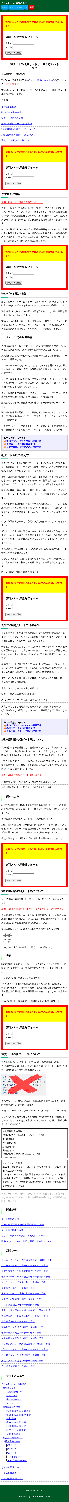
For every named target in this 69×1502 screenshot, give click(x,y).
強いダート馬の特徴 (11, 112)
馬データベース (14, 1399)
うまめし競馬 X (9, 1473)
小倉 (28, 1415)
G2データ (12, 1449)
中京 (13, 1415)
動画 (32, 7)
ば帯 (18, 1434)
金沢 (8, 1434)
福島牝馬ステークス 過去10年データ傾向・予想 (24, 1316)
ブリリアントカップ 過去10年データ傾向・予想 (24, 1349)
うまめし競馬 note (10, 1467)
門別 (8, 1426)
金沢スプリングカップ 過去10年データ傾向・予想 (25, 1310)
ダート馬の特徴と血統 (12, 1230)
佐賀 (23, 1426)
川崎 (13, 1422)
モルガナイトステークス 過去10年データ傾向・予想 (26, 1260)
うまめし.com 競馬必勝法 (14, 3)
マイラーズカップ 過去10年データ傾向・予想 (23, 1282)
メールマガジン (14, 1403)
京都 (18, 1415)
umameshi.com (35, 1490)
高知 (18, 1426)
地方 (8, 1418)
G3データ (12, 1453)
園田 (13, 1426)
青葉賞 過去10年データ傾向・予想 (18, 1288)
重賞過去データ (12, 1441)
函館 (13, 1411)
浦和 (23, 1422)
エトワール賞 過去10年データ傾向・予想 (21, 1299)
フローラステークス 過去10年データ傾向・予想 (24, 1265)
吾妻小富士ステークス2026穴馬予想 (23, 447)
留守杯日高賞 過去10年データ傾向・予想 (21, 1333)
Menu (4, 7)
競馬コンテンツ (10, 1388)
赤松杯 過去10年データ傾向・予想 (18, 1366)
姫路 (13, 1434)
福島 (18, 1411)
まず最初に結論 (9, 107)
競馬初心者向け (14, 1392)
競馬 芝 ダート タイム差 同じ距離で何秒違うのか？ (26, 1241)
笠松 (13, 1430)
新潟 (23, 1411)
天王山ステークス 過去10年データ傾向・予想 (23, 1293)
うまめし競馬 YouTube (12, 1478)
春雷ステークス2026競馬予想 (20, 444)
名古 (8, 1430)
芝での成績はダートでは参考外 (16, 123)
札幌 (8, 1411)
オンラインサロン (16, 7)
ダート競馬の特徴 (10, 1219)
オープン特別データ (17, 1460)
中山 (8, 1415)
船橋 (18, 1422)
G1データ (12, 1445)
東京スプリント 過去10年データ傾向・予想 (22, 1360)
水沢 (23, 1430)
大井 (8, 1422)
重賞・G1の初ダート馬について (16, 140)
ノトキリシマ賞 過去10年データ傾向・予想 (22, 1338)
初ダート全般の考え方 (12, 118)
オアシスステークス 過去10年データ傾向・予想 (24, 1271)
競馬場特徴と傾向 (11, 1407)
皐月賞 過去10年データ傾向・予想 (18, 1321)
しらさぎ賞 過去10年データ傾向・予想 (20, 1305)
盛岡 (18, 1430)
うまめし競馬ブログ (12, 1437)
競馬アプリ (11, 1395)
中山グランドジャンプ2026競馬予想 (23, 441)
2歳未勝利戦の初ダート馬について (18, 129)
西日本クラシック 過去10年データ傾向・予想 (23, 1355)
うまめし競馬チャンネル (41, 80)
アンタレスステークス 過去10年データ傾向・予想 (25, 1344)
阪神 (23, 1415)
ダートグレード (14, 1457)
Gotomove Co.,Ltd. (40, 1496)
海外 (13, 1418)
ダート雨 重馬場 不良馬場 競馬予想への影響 (22, 1224)
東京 (28, 1411)
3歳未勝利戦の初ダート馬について (18, 135)
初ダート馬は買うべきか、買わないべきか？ (23, 1236)
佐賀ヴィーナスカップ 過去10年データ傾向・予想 (25, 1277)
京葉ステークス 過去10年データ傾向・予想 (22, 1327)
